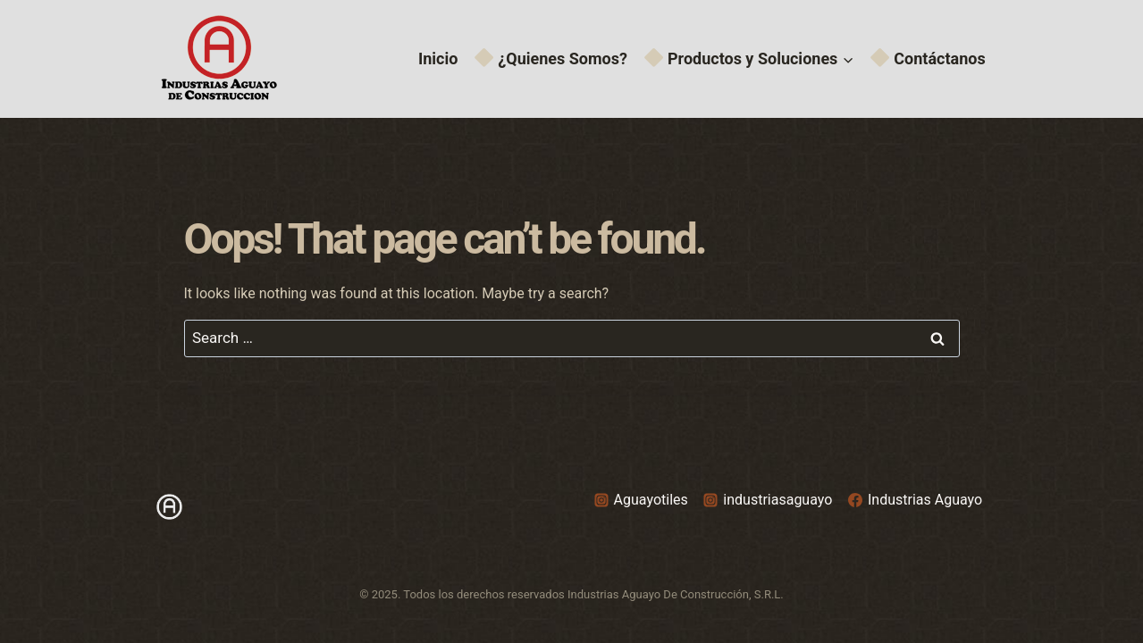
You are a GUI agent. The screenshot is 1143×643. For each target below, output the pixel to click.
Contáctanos (929, 58)
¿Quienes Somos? (552, 58)
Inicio (438, 58)
